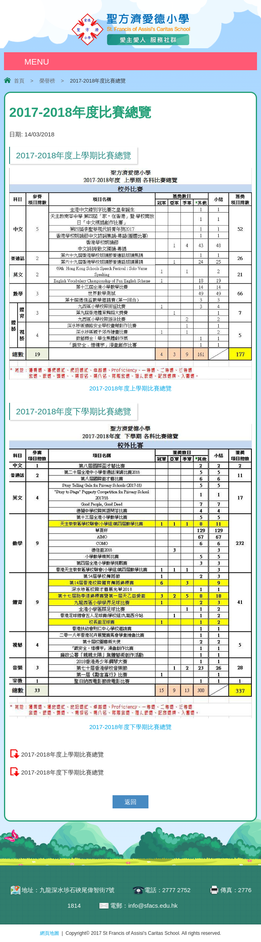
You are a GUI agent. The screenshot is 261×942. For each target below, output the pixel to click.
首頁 (19, 81)
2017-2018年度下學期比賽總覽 (62, 772)
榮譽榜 (47, 81)
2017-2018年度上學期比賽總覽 (62, 754)
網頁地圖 (49, 933)
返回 (130, 801)
